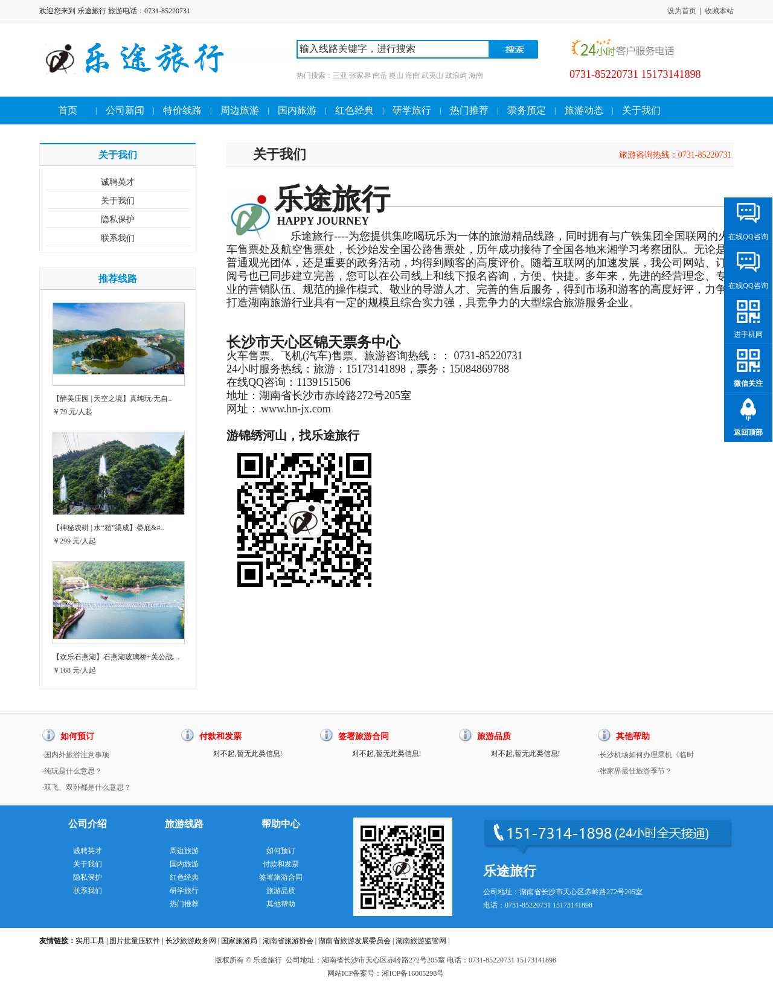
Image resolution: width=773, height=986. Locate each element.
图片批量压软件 (134, 940)
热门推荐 (469, 110)
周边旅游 (239, 110)
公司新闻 (125, 110)
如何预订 (280, 851)
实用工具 (89, 940)
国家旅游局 (239, 940)
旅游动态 (584, 110)
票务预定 (526, 110)
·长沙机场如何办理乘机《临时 (646, 755)
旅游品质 (280, 890)
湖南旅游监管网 (421, 940)
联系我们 (118, 238)
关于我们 (641, 110)
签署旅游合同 (281, 877)
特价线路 (182, 110)
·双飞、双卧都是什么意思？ (86, 787)
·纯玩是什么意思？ (72, 771)
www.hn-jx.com (296, 409)
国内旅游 (297, 110)
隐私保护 (118, 219)
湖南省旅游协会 (288, 940)
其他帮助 (280, 904)
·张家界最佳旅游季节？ (635, 771)
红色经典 (354, 110)
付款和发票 (281, 864)
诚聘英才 (118, 182)
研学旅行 (412, 110)
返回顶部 (748, 432)
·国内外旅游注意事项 (75, 755)
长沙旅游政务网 (190, 940)
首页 (67, 110)
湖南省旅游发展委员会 (354, 940)
